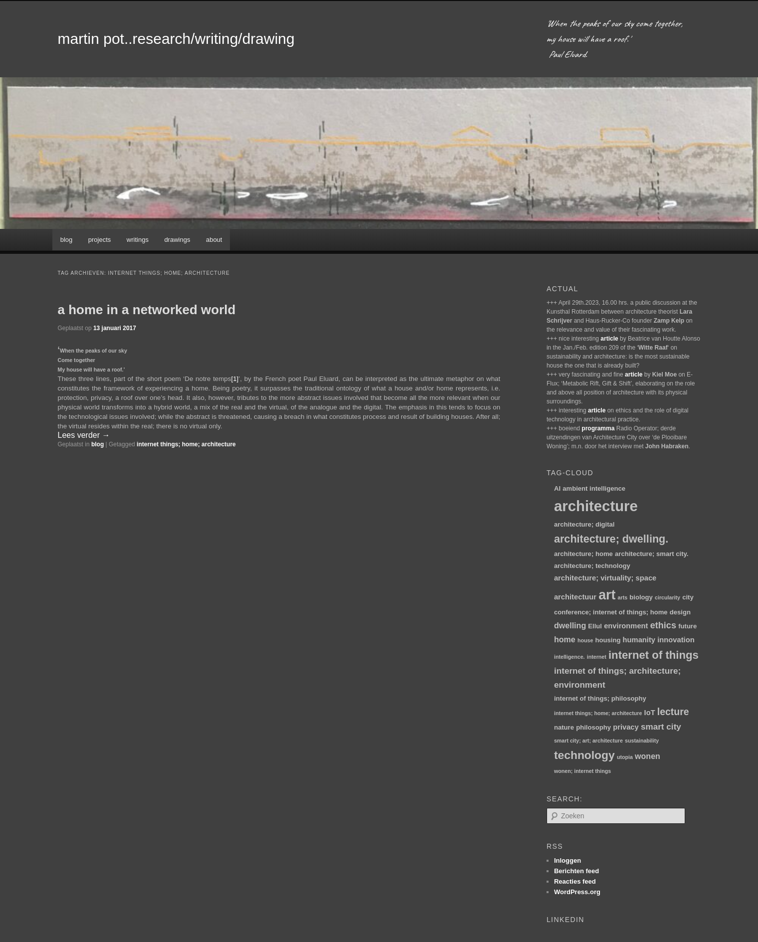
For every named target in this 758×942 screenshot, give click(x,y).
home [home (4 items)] (564, 639)
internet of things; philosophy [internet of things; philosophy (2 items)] (600, 698)
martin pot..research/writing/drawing (176, 38)
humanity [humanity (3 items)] (639, 640)
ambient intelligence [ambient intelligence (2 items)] (594, 488)
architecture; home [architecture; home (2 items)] (583, 554)
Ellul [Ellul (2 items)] (595, 626)
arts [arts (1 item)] (623, 597)
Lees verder (84, 435)
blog (66, 239)
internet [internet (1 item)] (596, 657)
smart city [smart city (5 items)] (661, 727)
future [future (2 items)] (687, 626)
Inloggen (567, 860)
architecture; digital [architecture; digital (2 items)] (584, 524)
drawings (177, 239)
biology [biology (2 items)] (641, 597)
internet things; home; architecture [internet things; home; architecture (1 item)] (598, 713)
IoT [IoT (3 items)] (649, 713)
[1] (234, 378)
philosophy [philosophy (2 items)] (593, 727)
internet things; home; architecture (186, 444)
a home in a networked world (147, 309)
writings (138, 239)
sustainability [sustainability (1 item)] (642, 741)
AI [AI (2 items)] (557, 488)
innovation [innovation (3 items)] (675, 640)
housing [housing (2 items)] (608, 640)
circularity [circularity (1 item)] (667, 597)
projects (99, 239)
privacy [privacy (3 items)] (626, 727)
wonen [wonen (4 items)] (647, 756)
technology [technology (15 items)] (584, 755)
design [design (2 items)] (680, 612)
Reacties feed (575, 881)
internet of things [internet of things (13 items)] (653, 655)
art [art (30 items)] (606, 594)
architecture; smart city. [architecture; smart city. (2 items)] (651, 554)
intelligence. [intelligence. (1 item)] (569, 657)
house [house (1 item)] (585, 640)
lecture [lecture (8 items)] (673, 711)
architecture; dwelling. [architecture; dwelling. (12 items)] (611, 539)
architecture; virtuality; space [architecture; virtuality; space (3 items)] (605, 578)
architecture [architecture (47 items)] (596, 506)
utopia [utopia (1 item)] (625, 757)
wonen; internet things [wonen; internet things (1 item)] (582, 771)
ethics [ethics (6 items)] (663, 625)
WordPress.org (577, 892)
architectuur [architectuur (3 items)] (575, 597)
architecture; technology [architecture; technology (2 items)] (592, 565)
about (214, 239)
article (609, 338)
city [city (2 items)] (688, 597)
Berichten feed (576, 871)
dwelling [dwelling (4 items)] (570, 625)
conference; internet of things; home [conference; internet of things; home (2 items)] (611, 612)
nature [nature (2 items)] (564, 727)
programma (597, 428)
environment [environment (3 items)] (626, 626)
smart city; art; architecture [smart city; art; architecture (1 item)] (588, 741)
